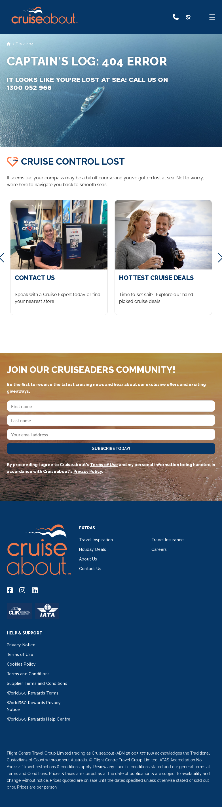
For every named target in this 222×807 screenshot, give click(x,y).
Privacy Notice (21, 645)
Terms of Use (104, 464)
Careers (159, 549)
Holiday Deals (92, 549)
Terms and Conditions (28, 674)
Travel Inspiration (96, 540)
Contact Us (90, 568)
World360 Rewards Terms (32, 693)
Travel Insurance (167, 540)
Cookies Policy (21, 664)
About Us (88, 559)
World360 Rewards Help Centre (39, 719)
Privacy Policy (87, 471)
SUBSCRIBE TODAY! (111, 448)
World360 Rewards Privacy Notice (34, 706)
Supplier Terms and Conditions (37, 683)
